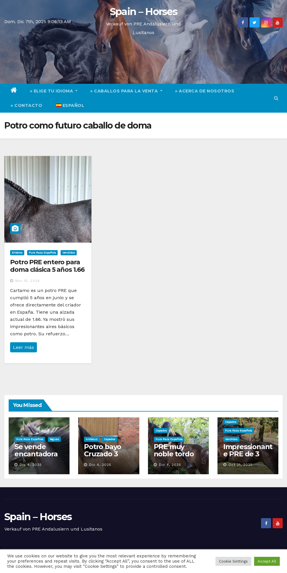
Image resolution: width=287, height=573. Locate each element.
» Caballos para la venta (126, 91)
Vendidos (68, 252)
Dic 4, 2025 (31, 465)
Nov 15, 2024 (27, 281)
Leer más (23, 347)
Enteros (17, 252)
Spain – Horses (143, 11)
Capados (109, 439)
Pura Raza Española (42, 252)
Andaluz (91, 439)
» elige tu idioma (54, 91)
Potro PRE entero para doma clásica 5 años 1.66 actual (47, 269)
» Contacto (26, 105)
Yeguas (54, 439)
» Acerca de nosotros (204, 91)
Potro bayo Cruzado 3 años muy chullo (102, 457)
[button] (276, 98)
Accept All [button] (267, 561)
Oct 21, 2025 (240, 465)
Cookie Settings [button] (233, 561)
